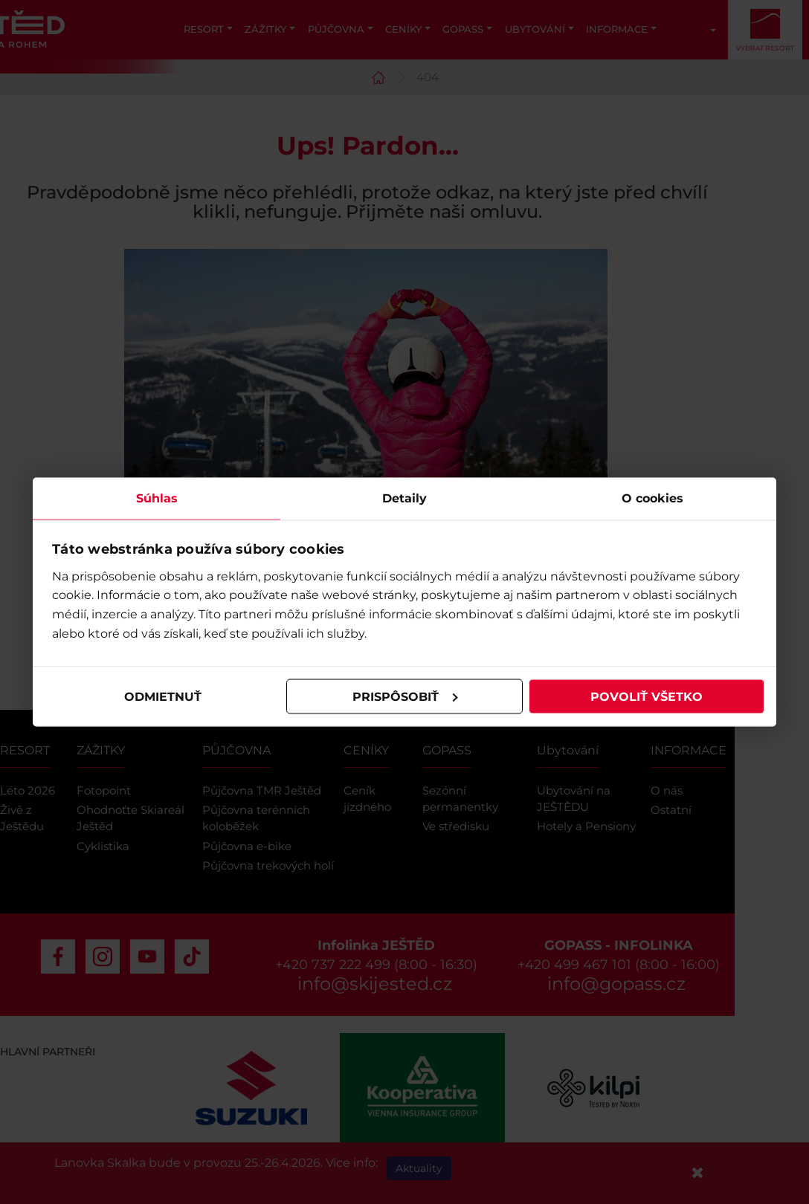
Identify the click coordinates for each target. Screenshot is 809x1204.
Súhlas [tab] (157, 498)
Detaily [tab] (404, 498)
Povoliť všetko (646, 696)
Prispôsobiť (405, 696)
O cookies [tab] (652, 498)
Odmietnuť (163, 696)
